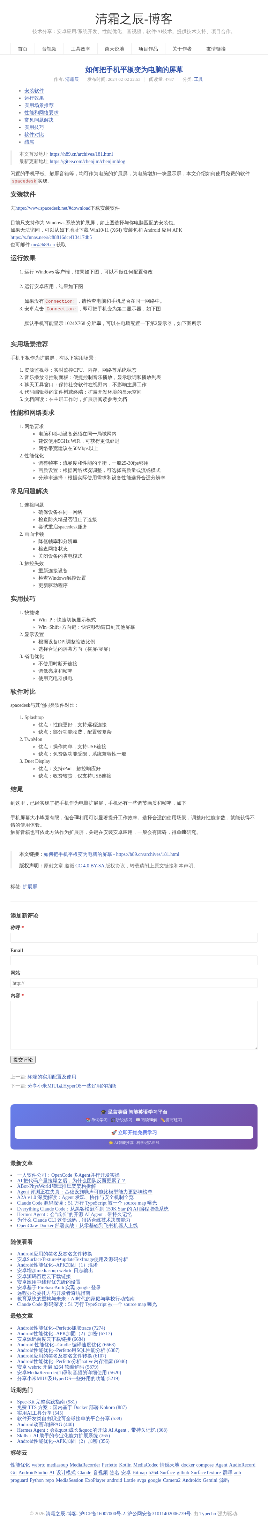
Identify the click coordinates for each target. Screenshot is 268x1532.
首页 (23, 49)
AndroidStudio (32, 1472)
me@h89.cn (43, 244)
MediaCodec (145, 1465)
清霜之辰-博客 (134, 19)
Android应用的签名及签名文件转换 (54, 1253)
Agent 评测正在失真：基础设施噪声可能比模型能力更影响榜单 (84, 1191)
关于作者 (182, 49)
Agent (221, 1465)
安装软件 (34, 90)
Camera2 (172, 1480)
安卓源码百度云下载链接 (44, 1276)
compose (205, 1465)
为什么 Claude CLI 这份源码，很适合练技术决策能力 (74, 1220)
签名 (114, 1472)
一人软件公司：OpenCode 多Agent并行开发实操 (68, 1175)
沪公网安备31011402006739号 (159, 1513)
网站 (15, 973)
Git (13, 1472)
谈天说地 (114, 49)
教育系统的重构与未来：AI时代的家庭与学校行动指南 (76, 1298)
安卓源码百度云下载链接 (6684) (51, 1339)
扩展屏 (30, 886)
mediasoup (57, 1465)
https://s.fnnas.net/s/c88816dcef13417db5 (51, 237)
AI (51, 1472)
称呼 (15, 927)
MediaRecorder (85, 1465)
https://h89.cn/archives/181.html (81, 154)
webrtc (38, 1465)
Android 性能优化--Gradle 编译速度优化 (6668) (66, 1344)
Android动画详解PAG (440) (45, 1424)
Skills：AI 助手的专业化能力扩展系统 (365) (63, 1435)
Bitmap (140, 1472)
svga (141, 1480)
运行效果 (34, 98)
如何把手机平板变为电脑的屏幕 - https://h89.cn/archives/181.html (111, 854)
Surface (167, 1472)
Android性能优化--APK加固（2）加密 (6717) (64, 1333)
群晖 (227, 1472)
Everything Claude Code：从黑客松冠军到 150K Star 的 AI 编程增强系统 (93, 1209)
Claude (84, 1472)
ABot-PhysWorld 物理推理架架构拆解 (56, 1186)
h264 (153, 1472)
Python (37, 1480)
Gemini (210, 1480)
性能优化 (20, 1465)
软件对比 (34, 134)
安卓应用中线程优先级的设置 (49, 1282)
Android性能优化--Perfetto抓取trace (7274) (61, 1328)
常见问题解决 (39, 120)
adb (237, 1472)
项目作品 (148, 49)
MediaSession (69, 1480)
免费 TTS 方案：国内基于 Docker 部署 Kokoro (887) (72, 1407)
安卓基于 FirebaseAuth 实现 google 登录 (59, 1287)
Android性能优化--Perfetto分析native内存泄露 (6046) (72, 1361)
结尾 (29, 142)
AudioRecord (242, 1465)
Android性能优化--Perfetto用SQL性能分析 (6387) (68, 1350)
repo (49, 1480)
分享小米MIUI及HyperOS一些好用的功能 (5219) (68, 1378)
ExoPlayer (95, 1480)
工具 (198, 79)
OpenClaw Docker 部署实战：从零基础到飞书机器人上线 (77, 1225)
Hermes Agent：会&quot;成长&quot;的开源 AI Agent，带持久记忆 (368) (92, 1430)
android (114, 1480)
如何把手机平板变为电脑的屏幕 (134, 69)
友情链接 (216, 49)
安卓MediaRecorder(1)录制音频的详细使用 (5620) (69, 1372)
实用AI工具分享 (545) (40, 1413)
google (154, 1480)
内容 (15, 995)
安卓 (126, 1472)
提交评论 (23, 1059)
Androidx (192, 1480)
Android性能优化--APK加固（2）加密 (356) (63, 1441)
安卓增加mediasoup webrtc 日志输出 (55, 1270)
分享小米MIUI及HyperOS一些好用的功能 (72, 1086)
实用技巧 (34, 127)
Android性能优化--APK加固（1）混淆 (57, 1265)
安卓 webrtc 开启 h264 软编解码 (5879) (57, 1367)
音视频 (49, 49)
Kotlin (125, 1465)
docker (187, 1465)
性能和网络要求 (41, 112)
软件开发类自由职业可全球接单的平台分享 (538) (69, 1418)
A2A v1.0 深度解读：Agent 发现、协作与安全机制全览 (75, 1197)
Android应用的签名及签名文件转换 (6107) (61, 1356)
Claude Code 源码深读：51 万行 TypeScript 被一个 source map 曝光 (87, 1203)
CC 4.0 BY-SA (90, 865)
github (183, 1472)
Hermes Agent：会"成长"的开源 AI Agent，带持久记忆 (74, 1214)
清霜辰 (72, 79)
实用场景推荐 (39, 105)
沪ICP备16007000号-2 (102, 1513)
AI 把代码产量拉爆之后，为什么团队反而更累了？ (71, 1180)
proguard (19, 1480)
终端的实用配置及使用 (52, 1077)
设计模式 (66, 1472)
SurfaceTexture (206, 1472)
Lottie (129, 1480)
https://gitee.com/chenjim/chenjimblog (88, 161)
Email (16, 950)
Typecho (207, 1513)
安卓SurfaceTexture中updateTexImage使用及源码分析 (72, 1259)
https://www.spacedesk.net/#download (52, 208)
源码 (224, 1480)
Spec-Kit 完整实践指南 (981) (47, 1402)
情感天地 (169, 1465)
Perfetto (109, 1465)
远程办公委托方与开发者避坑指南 (53, 1293)
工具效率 (80, 49)
